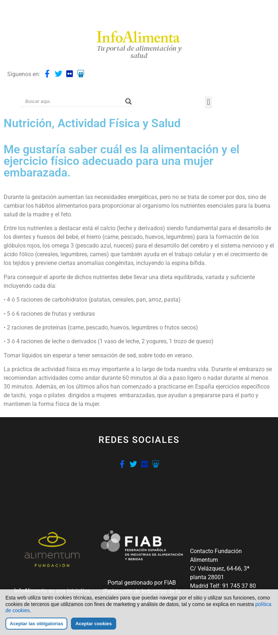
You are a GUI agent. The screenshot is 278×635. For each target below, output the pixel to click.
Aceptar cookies (93, 623)
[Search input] (73, 101)
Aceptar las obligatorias (36, 623)
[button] (208, 102)
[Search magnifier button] (128, 101)
